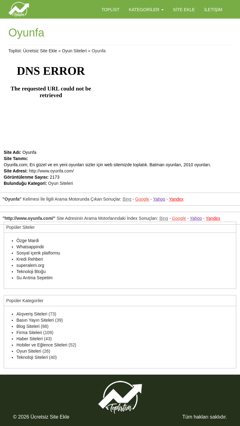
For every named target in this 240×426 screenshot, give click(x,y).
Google (142, 199)
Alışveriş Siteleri (31, 313)
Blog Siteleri (28, 326)
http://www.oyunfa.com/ (51, 170)
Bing (127, 199)
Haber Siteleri (29, 338)
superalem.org (30, 265)
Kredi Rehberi (29, 259)
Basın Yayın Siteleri (35, 320)
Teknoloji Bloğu (31, 271)
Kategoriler (146, 9)
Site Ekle (184, 9)
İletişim (213, 9)
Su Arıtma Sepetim (34, 277)
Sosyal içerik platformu (38, 252)
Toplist (110, 9)
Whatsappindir (30, 246)
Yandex (176, 199)
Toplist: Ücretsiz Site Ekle (32, 50)
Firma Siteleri (29, 332)
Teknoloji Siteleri (32, 357)
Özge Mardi (27, 240)
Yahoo (159, 199)
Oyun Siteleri (74, 50)
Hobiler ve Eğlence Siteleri (41, 344)
